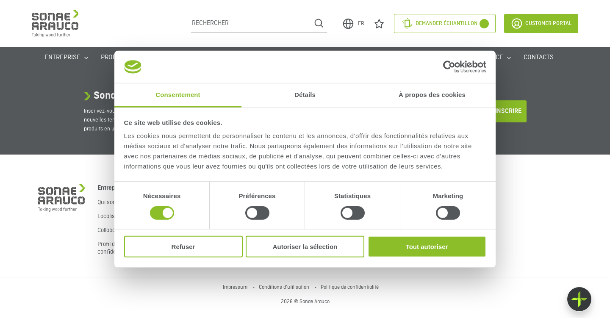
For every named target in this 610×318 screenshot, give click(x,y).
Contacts (539, 57)
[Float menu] (579, 299)
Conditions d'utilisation (285, 287)
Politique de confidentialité (350, 287)
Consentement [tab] (177, 94)
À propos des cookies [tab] (432, 94)
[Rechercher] (251, 23)
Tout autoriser (427, 246)
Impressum (236, 287)
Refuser (183, 246)
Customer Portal (541, 23)
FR (353, 23)
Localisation (112, 216)
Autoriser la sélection (305, 246)
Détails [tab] (305, 94)
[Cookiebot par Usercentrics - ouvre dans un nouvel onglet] (449, 67)
